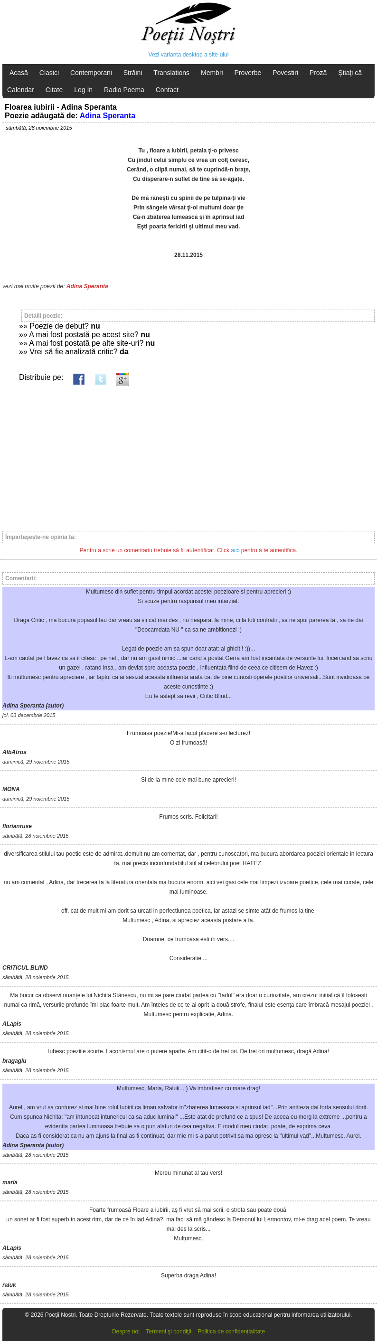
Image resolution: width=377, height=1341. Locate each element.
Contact (167, 90)
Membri (212, 72)
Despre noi (126, 1331)
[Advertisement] (188, 453)
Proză (318, 72)
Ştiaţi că (350, 72)
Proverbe (248, 72)
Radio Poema (124, 90)
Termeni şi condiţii (168, 1331)
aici (235, 550)
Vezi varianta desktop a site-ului (189, 54)
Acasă (18, 72)
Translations (171, 72)
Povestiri (285, 72)
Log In (83, 90)
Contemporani (91, 72)
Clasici (49, 72)
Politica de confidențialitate (231, 1331)
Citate (54, 90)
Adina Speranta (107, 116)
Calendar (20, 90)
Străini (132, 72)
